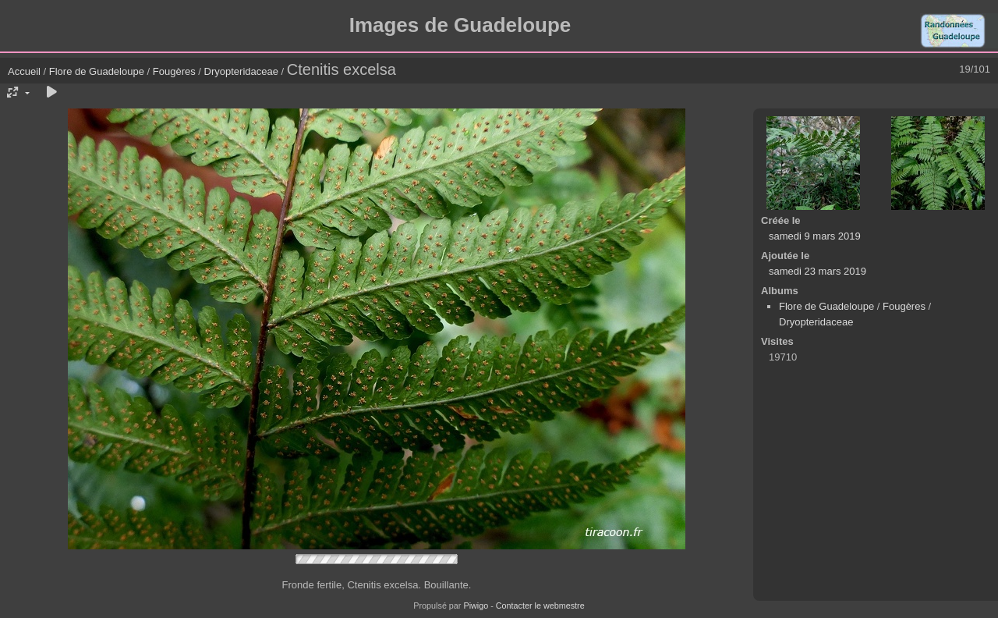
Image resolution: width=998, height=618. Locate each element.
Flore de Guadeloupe (96, 71)
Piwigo (475, 605)
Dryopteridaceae (241, 71)
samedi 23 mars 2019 (817, 271)
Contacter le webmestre (540, 605)
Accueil (24, 71)
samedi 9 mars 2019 (815, 236)
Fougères (174, 71)
